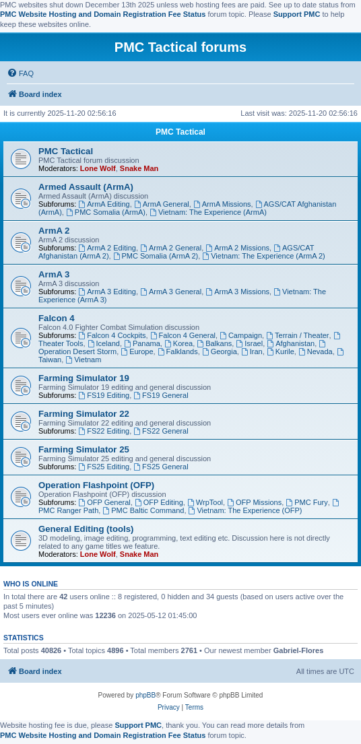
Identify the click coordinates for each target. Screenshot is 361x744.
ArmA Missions (222, 204)
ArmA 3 (53, 274)
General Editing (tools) (85, 529)
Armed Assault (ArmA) (85, 187)
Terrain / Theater (297, 335)
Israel (249, 343)
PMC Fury (306, 502)
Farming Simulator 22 (83, 414)
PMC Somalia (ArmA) (105, 212)
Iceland (104, 343)
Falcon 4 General (183, 335)
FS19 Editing (103, 395)
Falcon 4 (56, 318)
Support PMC (297, 14)
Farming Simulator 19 (83, 378)
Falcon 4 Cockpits (111, 335)
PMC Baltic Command (143, 510)
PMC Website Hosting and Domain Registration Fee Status (102, 14)
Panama (142, 343)
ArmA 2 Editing (107, 248)
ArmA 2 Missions (237, 248)
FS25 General (160, 467)
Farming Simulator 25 (83, 449)
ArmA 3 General (170, 292)
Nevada (315, 351)
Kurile (280, 351)
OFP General (104, 502)
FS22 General (160, 431)
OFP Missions (254, 502)
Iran (252, 351)
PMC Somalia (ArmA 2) (156, 256)
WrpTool (205, 502)
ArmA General (161, 204)
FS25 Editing (103, 467)
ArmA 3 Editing (107, 292)
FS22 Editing (103, 431)
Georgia (219, 351)
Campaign (241, 335)
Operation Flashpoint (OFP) (96, 485)
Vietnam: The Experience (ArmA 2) (263, 256)
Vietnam (83, 360)
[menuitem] (20, 73)
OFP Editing (159, 502)
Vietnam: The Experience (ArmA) (208, 212)
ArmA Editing (103, 204)
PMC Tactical (180, 132)
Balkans (214, 343)
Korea (178, 343)
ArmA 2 (53, 231)
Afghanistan (291, 343)
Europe (137, 351)
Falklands (178, 351)
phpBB (145, 695)
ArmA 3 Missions (237, 292)
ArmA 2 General (170, 248)
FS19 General (160, 395)
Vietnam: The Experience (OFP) (245, 510)
